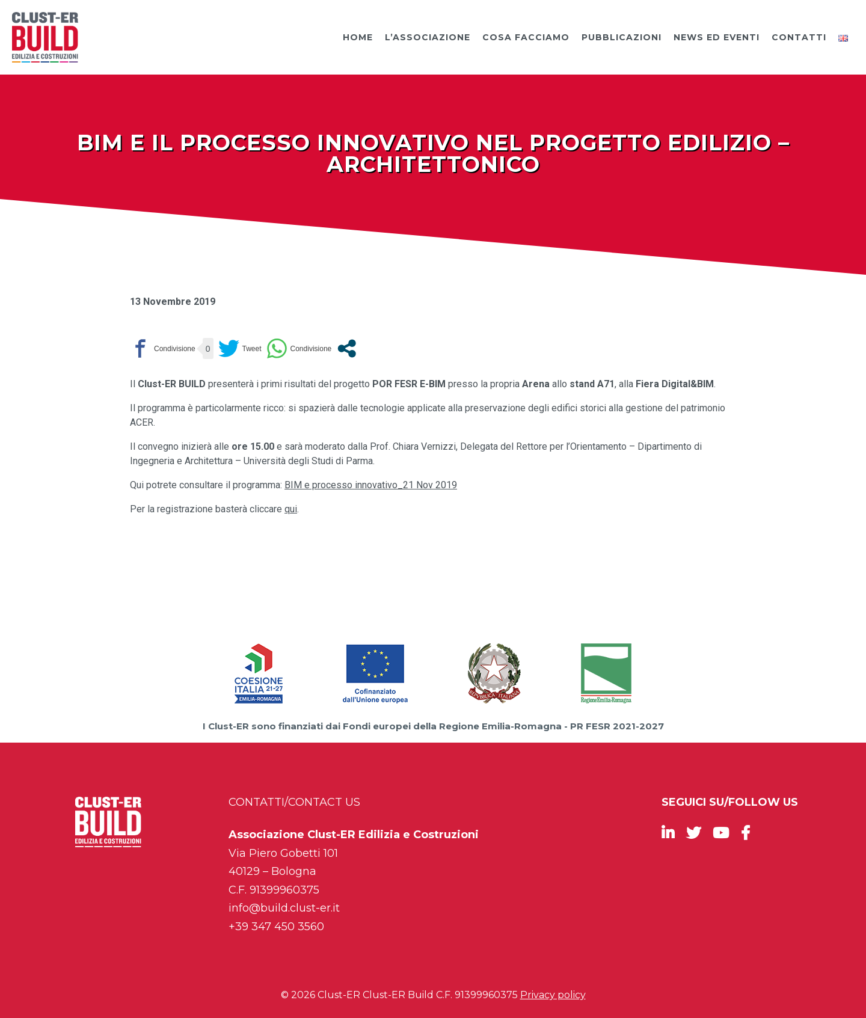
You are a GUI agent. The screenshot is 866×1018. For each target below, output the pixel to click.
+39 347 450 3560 (276, 926)
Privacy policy (553, 995)
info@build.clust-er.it (284, 908)
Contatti (799, 37)
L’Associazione (427, 37)
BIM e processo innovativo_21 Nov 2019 (370, 485)
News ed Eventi (717, 37)
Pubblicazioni (622, 37)
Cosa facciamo (526, 37)
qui (290, 509)
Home (358, 37)
